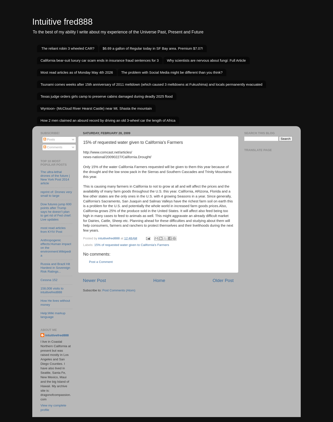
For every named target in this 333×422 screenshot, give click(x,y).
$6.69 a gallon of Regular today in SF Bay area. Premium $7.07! (153, 48)
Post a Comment (101, 262)
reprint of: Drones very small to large (56, 193)
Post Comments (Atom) (118, 290)
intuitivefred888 (57, 335)
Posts (49, 139)
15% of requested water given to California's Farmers (131, 245)
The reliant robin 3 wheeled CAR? (67, 48)
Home (159, 280)
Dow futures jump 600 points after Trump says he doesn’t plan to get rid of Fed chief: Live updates (56, 211)
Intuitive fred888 (62, 22)
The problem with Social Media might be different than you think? (172, 72)
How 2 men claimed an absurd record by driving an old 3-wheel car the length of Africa (108, 120)
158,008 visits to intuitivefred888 (52, 290)
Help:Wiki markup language (53, 315)
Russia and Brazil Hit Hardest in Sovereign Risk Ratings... (55, 267)
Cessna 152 (49, 280)
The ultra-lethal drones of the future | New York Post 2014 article (55, 177)
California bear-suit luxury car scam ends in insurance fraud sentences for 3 (100, 60)
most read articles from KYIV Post (53, 229)
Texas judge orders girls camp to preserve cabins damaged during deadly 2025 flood (107, 96)
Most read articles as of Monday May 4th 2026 (77, 72)
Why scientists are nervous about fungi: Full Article (206, 60)
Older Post (223, 280)
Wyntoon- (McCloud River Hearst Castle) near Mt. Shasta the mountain (96, 108)
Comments (52, 147)
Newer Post (94, 280)
